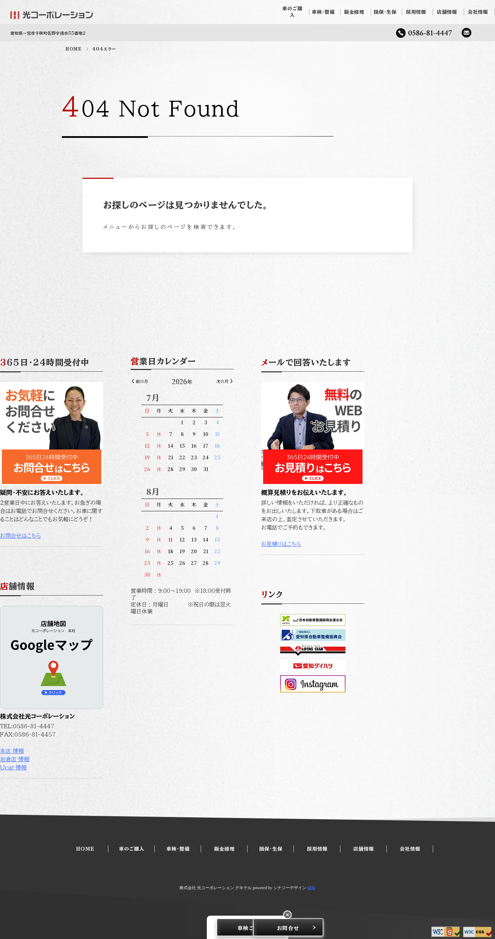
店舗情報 (448, 12)
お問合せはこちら (85, 535)
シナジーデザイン (289, 887)
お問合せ (285, 927)
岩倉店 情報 (80, 759)
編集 (311, 887)
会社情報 (479, 12)
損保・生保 (386, 12)
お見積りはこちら (346, 544)
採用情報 (417, 12)
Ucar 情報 (78, 767)
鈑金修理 (355, 12)
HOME (73, 49)
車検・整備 (325, 12)
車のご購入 (294, 12)
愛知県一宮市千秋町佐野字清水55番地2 (48, 33)
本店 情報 (77, 751)
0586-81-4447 (430, 33)
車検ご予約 (210, 927)
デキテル (243, 887)
